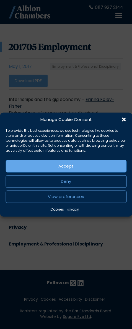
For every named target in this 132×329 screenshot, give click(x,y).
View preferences (66, 196)
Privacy (73, 209)
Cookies (57, 209)
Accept (66, 166)
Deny (66, 181)
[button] (123, 119)
